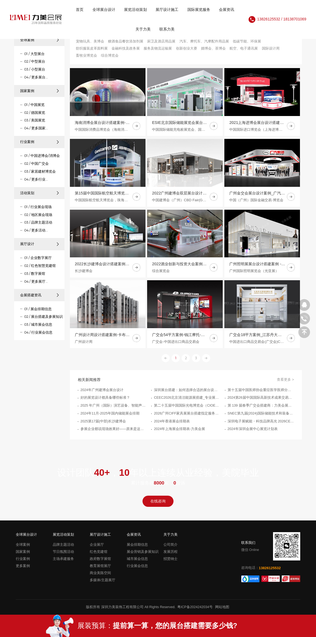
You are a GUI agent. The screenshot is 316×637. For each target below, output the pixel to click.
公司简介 (170, 545)
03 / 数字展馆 (34, 274)
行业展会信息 (137, 566)
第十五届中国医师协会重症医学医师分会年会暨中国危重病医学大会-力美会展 (261, 393)
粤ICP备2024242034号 (195, 607)
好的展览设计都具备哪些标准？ (105, 401)
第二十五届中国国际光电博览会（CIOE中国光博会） (187, 409)
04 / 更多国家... (36, 128)
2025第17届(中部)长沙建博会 (103, 424)
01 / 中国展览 (34, 105)
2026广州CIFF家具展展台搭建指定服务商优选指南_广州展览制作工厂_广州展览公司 (187, 417)
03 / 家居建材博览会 (40, 171)
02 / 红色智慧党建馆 (40, 266)
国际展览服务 (198, 10)
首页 (79, 10)
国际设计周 (271, 48)
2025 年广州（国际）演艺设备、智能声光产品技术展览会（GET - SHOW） (113, 409)
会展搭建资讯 (39, 295)
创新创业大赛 (186, 48)
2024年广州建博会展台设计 (101, 393)
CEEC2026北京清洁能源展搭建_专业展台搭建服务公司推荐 (187, 401)
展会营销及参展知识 (143, 552)
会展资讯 (226, 10)
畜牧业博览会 (86, 55)
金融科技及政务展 (125, 48)
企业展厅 (97, 545)
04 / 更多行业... (36, 179)
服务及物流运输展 (158, 48)
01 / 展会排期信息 (38, 309)
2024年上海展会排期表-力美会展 (179, 432)
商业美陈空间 (100, 573)
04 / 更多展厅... (36, 281)
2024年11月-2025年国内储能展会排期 (110, 417)
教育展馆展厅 (100, 566)
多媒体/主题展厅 (103, 580)
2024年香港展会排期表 (172, 424)
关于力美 (143, 29)
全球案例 (39, 40)
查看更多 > (285, 383)
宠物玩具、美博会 (90, 41)
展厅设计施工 (167, 10)
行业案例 (39, 142)
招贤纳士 (170, 559)
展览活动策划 (135, 10)
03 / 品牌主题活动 (38, 222)
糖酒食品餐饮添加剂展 (125, 41)
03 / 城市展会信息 (38, 324)
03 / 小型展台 (34, 69)
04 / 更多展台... (36, 77)
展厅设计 (39, 244)
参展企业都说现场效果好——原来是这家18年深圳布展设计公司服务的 (113, 432)
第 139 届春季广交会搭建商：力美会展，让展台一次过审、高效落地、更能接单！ (261, 409)
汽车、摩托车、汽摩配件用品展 (204, 41)
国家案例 (39, 91)
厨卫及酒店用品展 (161, 41)
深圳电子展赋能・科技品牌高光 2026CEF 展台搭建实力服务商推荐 (261, 424)
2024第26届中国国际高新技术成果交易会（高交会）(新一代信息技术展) (261, 401)
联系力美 (167, 29)
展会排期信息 (137, 545)
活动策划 (39, 193)
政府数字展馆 (100, 559)
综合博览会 (110, 55)
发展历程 (170, 552)
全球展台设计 (103, 10)
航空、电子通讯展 (244, 48)
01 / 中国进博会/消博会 (42, 156)
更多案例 (23, 566)
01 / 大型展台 (34, 54)
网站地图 (222, 607)
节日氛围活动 (63, 552)
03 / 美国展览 (34, 120)
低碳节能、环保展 (247, 41)
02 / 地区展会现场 (38, 215)
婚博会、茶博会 (213, 48)
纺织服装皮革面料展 (92, 48)
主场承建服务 (63, 559)
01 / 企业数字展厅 (38, 258)
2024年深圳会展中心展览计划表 (253, 432)
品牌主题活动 (63, 545)
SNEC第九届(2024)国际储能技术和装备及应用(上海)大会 (261, 417)
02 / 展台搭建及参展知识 (43, 317)
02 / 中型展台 (34, 61)
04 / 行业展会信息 (38, 332)
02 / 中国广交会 (36, 163)
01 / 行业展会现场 (38, 207)
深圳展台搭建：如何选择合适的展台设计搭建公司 (187, 393)
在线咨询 (158, 501)
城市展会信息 (137, 559)
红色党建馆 (98, 552)
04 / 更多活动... (36, 230)
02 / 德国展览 (34, 113)
